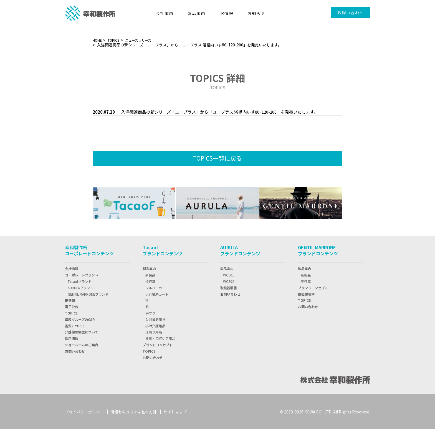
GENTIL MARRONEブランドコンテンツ (318, 249)
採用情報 (71, 337)
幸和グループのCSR (80, 318)
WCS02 (228, 280)
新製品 (150, 273)
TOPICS (116, 40)
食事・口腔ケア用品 (160, 337)
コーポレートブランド (81, 273)
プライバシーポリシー (84, 410)
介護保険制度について (81, 330)
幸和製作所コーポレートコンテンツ (89, 249)
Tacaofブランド (80, 280)
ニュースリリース (144, 40)
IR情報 (70, 299)
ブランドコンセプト (158, 343)
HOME (98, 40)
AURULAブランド (80, 286)
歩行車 (150, 280)
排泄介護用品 (155, 324)
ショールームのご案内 (81, 343)
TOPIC (71, 312)
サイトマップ (175, 410)
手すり (150, 312)
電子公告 (71, 305)
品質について (75, 324)
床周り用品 (153, 330)
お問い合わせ (350, 12)
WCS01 (228, 273)
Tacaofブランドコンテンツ (163, 249)
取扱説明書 (228, 286)
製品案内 (149, 267)
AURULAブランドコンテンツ (240, 249)
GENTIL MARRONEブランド (88, 293)
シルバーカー (155, 286)
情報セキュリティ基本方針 (133, 410)
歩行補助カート (157, 293)
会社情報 (71, 267)
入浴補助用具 (155, 318)
